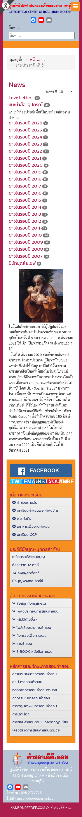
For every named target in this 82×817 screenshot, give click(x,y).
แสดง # (51, 91)
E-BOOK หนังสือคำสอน (32, 650)
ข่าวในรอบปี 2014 (25, 207)
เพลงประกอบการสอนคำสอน (35, 609)
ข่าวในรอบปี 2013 (25, 214)
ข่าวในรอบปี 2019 (25, 171)
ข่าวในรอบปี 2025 (25, 129)
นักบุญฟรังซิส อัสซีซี (27, 579)
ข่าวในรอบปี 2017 (25, 185)
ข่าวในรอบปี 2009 (26, 242)
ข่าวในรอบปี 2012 (25, 221)
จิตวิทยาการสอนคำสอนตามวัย (34, 688)
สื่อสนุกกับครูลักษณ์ (29, 601)
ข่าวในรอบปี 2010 (25, 235)
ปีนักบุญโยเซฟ (22, 263)
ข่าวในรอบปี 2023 (25, 143)
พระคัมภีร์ (21, 516)
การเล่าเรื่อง (21, 712)
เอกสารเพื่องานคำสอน (31, 524)
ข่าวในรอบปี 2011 (24, 227)
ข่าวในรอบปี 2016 (25, 193)
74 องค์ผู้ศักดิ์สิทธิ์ (26, 571)
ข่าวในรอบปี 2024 (25, 136)
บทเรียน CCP (24, 532)
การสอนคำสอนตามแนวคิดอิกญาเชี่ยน (40, 720)
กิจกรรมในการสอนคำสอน (31, 696)
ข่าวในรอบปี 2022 (25, 151)
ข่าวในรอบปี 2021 (25, 158)
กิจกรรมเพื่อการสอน (29, 633)
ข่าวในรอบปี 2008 (26, 249)
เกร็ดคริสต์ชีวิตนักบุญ (28, 555)
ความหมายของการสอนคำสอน (34, 672)
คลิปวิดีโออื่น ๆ (25, 617)
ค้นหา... (14, 27)
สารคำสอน (22, 641)
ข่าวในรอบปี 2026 (25, 122)
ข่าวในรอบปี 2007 (26, 256)
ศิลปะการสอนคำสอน (27, 680)
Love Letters (21, 97)
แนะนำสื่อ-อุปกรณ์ (26, 104)
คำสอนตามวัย (24, 500)
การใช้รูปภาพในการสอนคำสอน (34, 704)
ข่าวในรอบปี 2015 (25, 200)
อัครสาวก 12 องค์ (25, 563)
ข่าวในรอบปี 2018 (25, 178)
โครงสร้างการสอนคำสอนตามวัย (36, 728)
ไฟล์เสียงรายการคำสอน (31, 625)
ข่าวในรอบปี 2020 (26, 165)
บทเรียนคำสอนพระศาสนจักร (35, 508)
